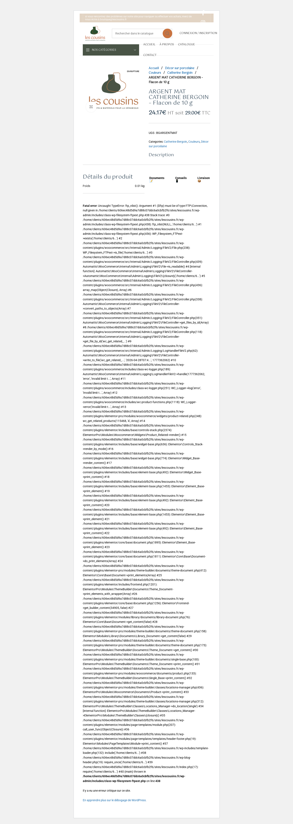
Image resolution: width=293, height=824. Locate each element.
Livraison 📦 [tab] (203, 179)
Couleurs (155, 72)
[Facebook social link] (203, 13)
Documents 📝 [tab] (156, 179)
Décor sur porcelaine (180, 68)
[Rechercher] (142, 33)
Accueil (154, 68)
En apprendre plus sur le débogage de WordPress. (115, 800)
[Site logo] (95, 33)
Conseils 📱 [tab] (181, 179)
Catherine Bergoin (180, 72)
